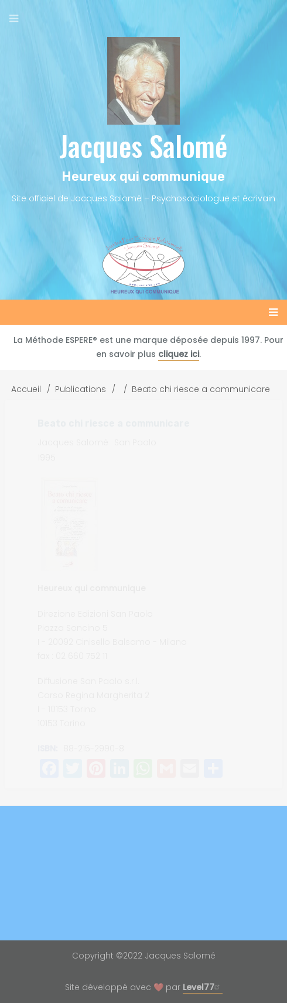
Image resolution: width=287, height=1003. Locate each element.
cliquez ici (178, 354)
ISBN (46, 748)
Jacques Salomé (143, 145)
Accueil (26, 389)
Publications (80, 389)
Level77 (203, 987)
